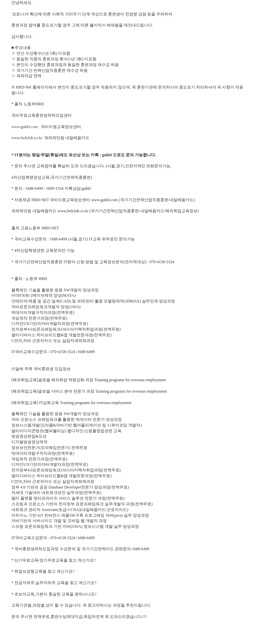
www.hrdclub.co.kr (26, 137)
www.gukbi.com (24, 126)
